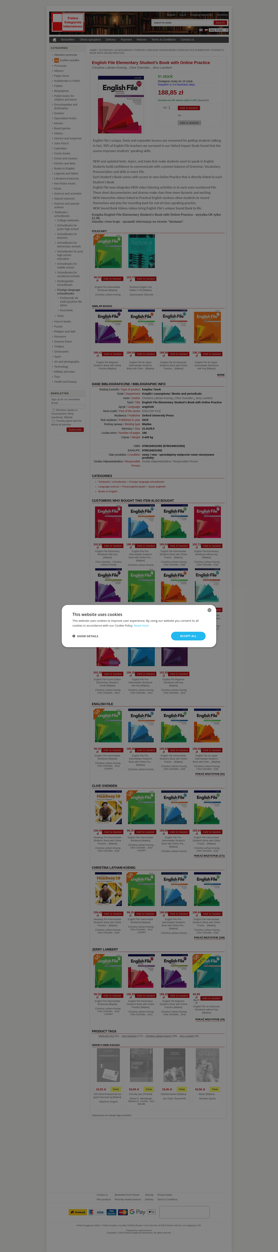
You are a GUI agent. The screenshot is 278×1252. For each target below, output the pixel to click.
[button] (85, 636)
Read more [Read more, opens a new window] (141, 625)
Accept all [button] (188, 636)
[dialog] (139, 626)
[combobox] (209, 610)
